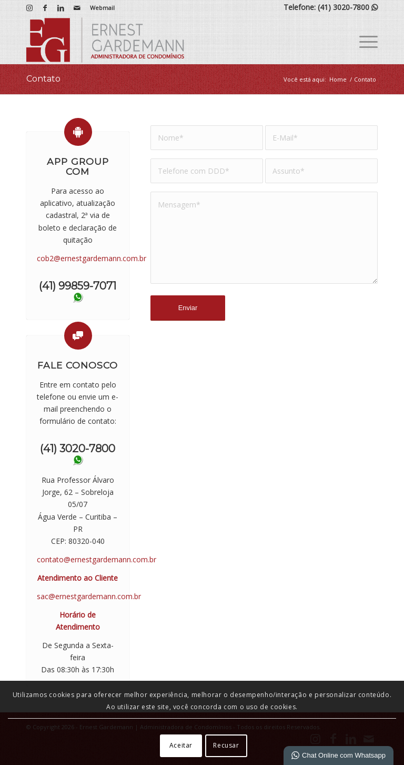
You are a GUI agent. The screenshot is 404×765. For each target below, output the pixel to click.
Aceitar (181, 745)
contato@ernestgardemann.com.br (96, 559)
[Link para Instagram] (29, 8)
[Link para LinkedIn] (60, 8)
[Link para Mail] (77, 8)
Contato (43, 79)
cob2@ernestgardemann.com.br (91, 258)
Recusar (226, 745)
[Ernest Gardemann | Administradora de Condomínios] (105, 40)
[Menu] (363, 40)
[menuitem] (100, 8)
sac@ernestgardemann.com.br (89, 596)
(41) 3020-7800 (348, 7)
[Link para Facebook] (45, 8)
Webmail (102, 8)
